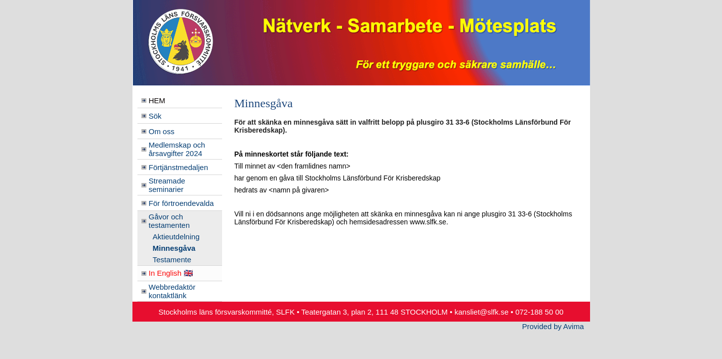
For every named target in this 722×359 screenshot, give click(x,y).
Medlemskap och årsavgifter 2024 (177, 149)
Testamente (172, 259)
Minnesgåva (174, 248)
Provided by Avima (553, 326)
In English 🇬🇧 (171, 273)
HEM (157, 100)
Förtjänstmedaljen (178, 167)
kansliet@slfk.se (482, 312)
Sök (155, 116)
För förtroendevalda (181, 203)
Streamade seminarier (167, 185)
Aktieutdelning (176, 236)
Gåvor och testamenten (169, 220)
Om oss (162, 131)
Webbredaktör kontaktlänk (172, 291)
